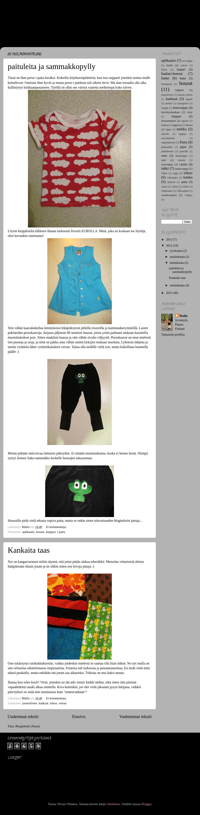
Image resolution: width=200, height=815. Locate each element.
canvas (184, 65)
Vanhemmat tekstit (135, 716)
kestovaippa (180, 107)
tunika (187, 177)
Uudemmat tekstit (23, 716)
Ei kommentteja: (56, 527)
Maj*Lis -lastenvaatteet (49, 23)
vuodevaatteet (169, 195)
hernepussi (166, 84)
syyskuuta (176, 250)
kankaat (43, 703)
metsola (165, 134)
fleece (164, 69)
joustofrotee (29, 703)
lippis (168, 129)
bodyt (169, 65)
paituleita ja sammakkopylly (51, 66)
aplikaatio (28, 532)
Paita (183, 142)
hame (165, 78)
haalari (181, 69)
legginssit (177, 125)
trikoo (53, 703)
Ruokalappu (181, 156)
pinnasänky (166, 147)
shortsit (181, 160)
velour (63, 703)
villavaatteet (183, 191)
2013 (169, 239)
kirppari (51, 532)
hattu (183, 78)
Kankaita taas (29, 550)
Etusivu (79, 716)
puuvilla (184, 151)
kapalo (189, 99)
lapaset (185, 121)
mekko (182, 129)
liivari (189, 125)
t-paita (61, 532)
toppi (175, 173)
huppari (179, 90)
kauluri (168, 103)
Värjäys (188, 195)
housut (40, 532)
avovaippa (187, 61)
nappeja (182, 134)
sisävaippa (167, 164)
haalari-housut (172, 74)
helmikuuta (177, 262)
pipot (183, 147)
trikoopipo (172, 177)
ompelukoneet (168, 142)
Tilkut (164, 173)
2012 (169, 245)
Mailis (183, 316)
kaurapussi (183, 103)
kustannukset (168, 120)
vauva (164, 186)
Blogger (146, 804)
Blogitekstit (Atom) (27, 726)
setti (163, 160)
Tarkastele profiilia (173, 334)
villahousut (166, 191)
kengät (164, 108)
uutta (184, 182)
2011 (169, 293)
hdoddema (113, 804)
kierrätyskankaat (170, 112)
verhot (185, 186)
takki (165, 168)
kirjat (189, 112)
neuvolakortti (167, 138)
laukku (164, 125)
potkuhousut (167, 151)
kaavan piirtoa (185, 95)
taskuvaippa (181, 168)
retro (164, 155)
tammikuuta (177, 285)
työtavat (171, 182)
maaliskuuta (178, 256)
